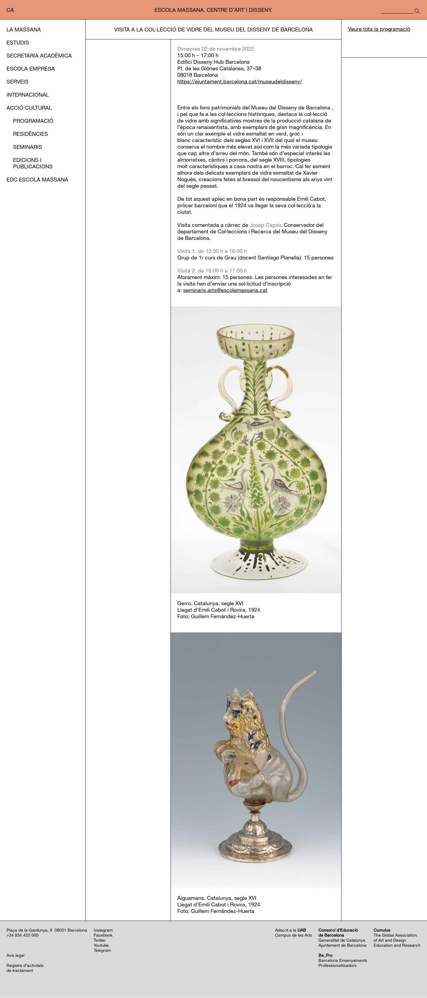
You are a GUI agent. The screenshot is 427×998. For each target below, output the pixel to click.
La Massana (24, 29)
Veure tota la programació (379, 29)
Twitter (100, 940)
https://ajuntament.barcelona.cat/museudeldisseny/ (239, 82)
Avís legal (15, 955)
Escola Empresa (31, 68)
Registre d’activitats (25, 965)
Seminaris (27, 147)
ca (10, 10)
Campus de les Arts (293, 935)
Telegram (102, 950)
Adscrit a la (290, 930)
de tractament (20, 970)
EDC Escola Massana (37, 179)
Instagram (103, 930)
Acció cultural (29, 107)
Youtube (101, 945)
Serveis (17, 81)
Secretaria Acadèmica (39, 55)
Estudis (18, 42)
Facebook (103, 935)
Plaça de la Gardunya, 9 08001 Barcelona (47, 930)
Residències (30, 133)
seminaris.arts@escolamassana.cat (225, 290)
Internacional (28, 94)
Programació (33, 120)
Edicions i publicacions (33, 163)
